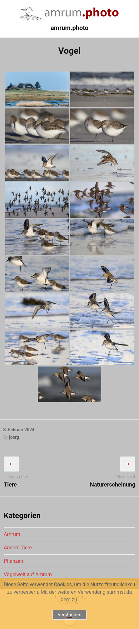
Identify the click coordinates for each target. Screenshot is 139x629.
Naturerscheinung (112, 484)
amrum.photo (69, 28)
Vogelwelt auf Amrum (28, 574)
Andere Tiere (18, 548)
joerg (14, 437)
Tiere (10, 484)
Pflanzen (13, 561)
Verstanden (69, 614)
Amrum (12, 534)
